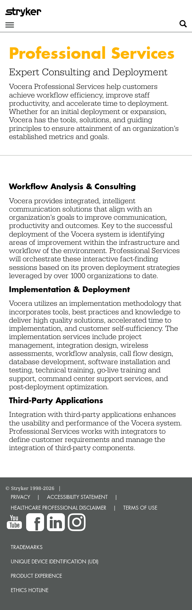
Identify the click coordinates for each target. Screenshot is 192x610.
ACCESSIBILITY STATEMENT (77, 497)
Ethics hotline (29, 590)
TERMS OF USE (140, 507)
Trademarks (27, 547)
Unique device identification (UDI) (55, 561)
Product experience (36, 575)
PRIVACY (20, 497)
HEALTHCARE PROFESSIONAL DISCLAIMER (58, 507)
